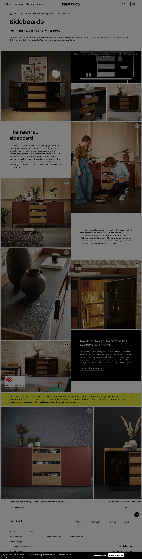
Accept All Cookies (116, 555)
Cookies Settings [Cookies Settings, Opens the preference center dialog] (100, 555)
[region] (71, 555)
